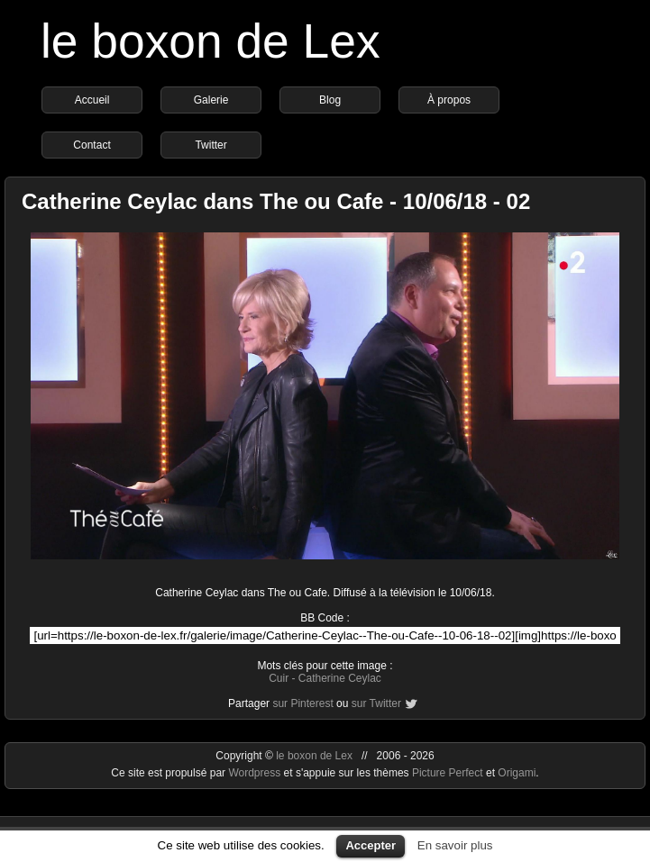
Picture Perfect (447, 773)
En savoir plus (455, 845)
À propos (449, 100)
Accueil (92, 100)
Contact (91, 145)
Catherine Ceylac (339, 678)
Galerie (211, 100)
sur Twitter (376, 703)
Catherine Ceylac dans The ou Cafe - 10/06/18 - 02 (276, 201)
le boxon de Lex (210, 41)
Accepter (370, 845)
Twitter (210, 145)
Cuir (278, 678)
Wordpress (255, 773)
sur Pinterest (302, 703)
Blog (330, 100)
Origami (517, 773)
